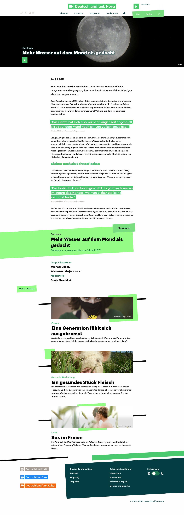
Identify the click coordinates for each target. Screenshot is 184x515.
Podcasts (78, 13)
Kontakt (74, 473)
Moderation (112, 13)
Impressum (115, 473)
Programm (95, 13)
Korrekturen (115, 477)
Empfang (74, 477)
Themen (64, 13)
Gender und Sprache (120, 486)
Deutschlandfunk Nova (81, 469)
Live (138, 14)
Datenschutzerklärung (120, 469)
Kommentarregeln (118, 481)
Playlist (149, 14)
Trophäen (74, 481)
